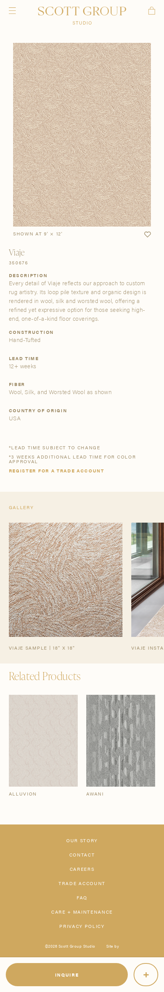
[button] (147, 234)
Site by (112, 946)
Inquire (67, 974)
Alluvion (23, 793)
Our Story (82, 840)
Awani (95, 793)
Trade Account (82, 883)
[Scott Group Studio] (82, 16)
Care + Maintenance (82, 911)
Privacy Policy (82, 926)
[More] (146, 974)
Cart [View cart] (151, 11)
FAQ (82, 897)
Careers (82, 869)
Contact (82, 854)
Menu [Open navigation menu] (12, 10)
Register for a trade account (56, 470)
